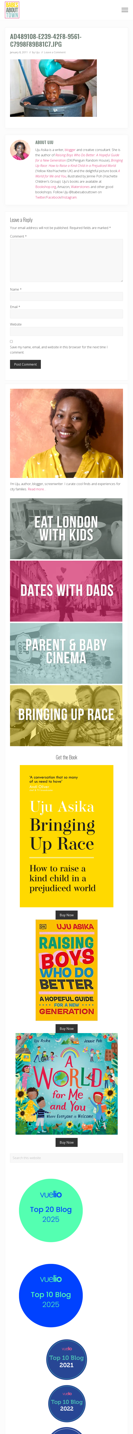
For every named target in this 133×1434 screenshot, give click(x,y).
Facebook (53, 197)
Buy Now (67, 915)
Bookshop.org (45, 187)
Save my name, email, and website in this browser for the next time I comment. (59, 350)
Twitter (40, 197)
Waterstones (80, 187)
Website (16, 324)
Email (15, 307)
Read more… (37, 489)
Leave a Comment (55, 52)
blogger (70, 150)
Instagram (69, 197)
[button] (124, 10)
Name (16, 289)
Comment (18, 236)
